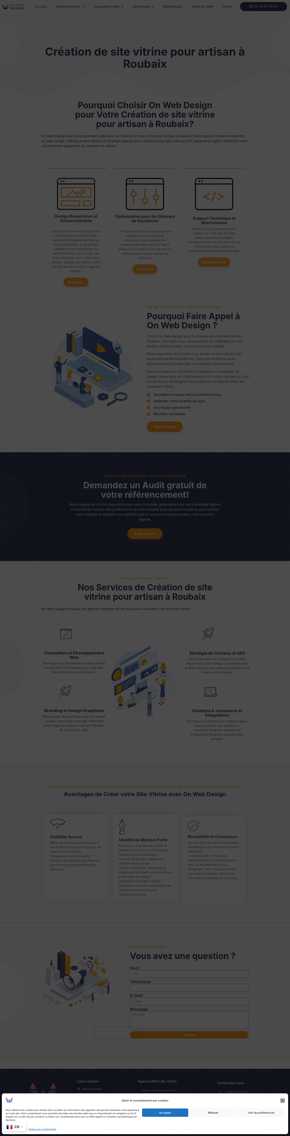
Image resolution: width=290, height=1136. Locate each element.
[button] (282, 1100)
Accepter (165, 1112)
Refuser (213, 1112)
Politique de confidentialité (42, 1129)
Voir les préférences (261, 1112)
